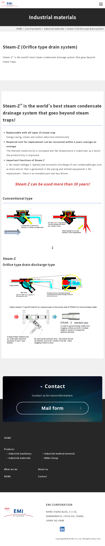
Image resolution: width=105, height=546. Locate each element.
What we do (11, 469)
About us (43, 469)
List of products (33, 28)
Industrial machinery (20, 453)
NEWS (7, 476)
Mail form (52, 408)
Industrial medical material (59, 453)
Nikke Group (51, 458)
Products (9, 449)
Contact (42, 476)
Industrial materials (54, 28)
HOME (19, 28)
